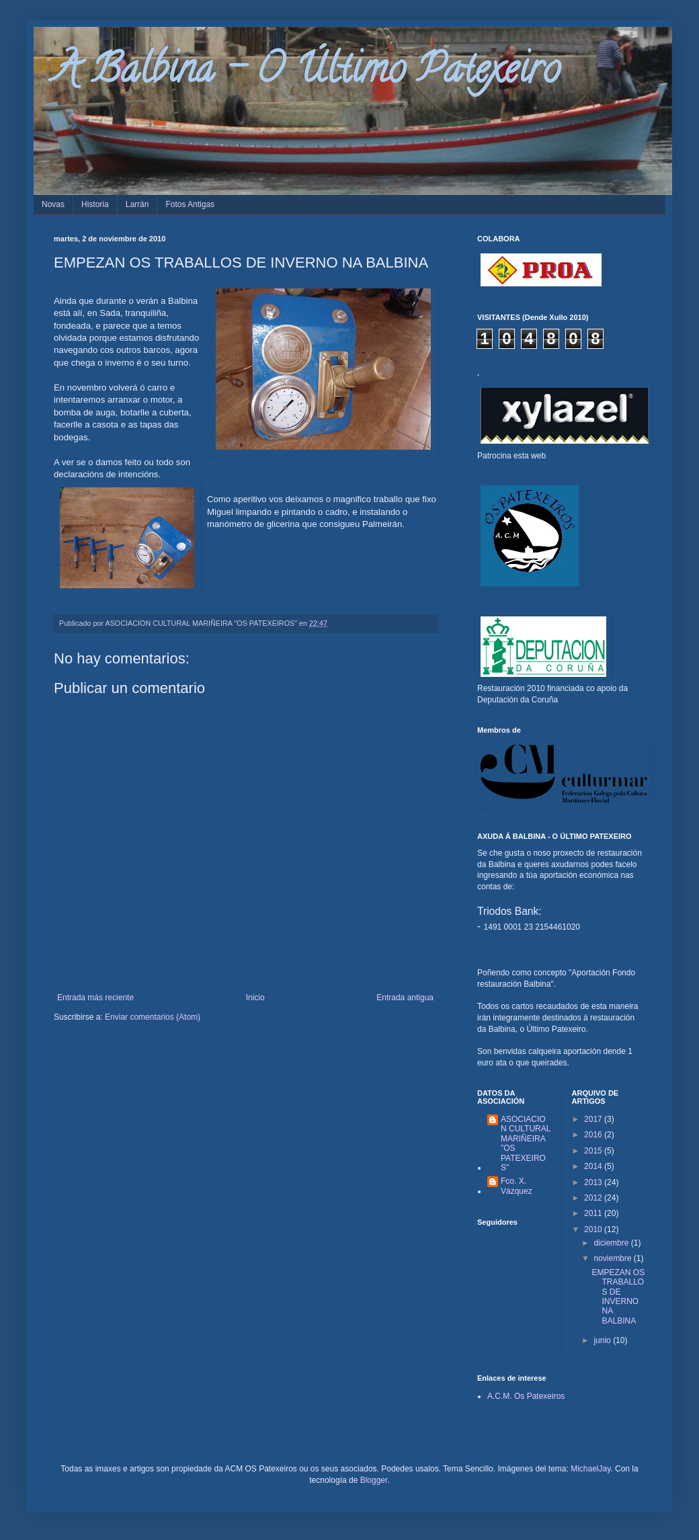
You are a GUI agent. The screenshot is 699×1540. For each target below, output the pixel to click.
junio (603, 1340)
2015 (594, 1151)
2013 (594, 1182)
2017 (594, 1119)
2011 (594, 1213)
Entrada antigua (405, 997)
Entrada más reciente (95, 997)
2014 (594, 1166)
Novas (53, 204)
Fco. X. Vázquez (516, 1185)
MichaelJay (590, 1468)
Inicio (255, 997)
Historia (95, 204)
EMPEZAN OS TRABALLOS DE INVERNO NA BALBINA (618, 1297)
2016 (594, 1134)
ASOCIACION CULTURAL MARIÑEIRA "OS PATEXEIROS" (525, 1143)
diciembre (611, 1243)
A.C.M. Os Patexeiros (526, 1396)
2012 (594, 1198)
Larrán (137, 204)
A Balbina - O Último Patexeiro (307, 73)
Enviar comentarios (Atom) (152, 1017)
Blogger (374, 1480)
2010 (594, 1229)
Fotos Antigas (189, 204)
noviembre (613, 1258)
